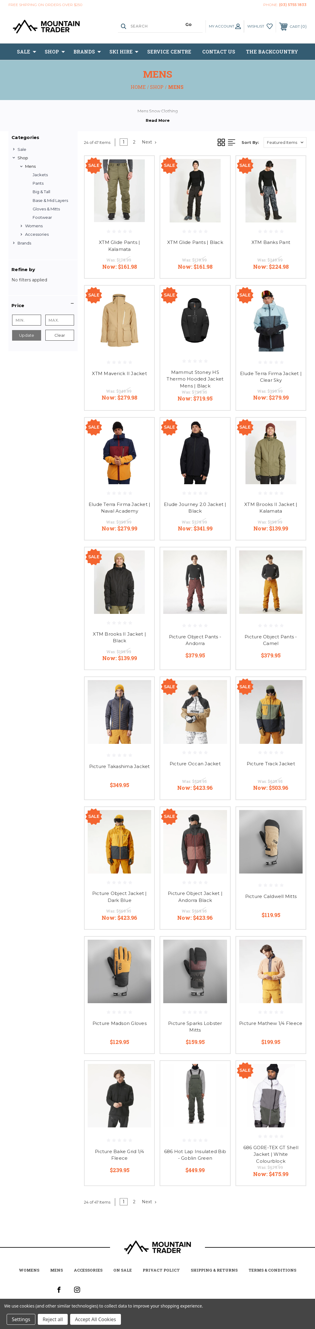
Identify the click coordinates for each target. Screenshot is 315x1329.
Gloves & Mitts (46, 208)
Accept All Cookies (95, 1319)
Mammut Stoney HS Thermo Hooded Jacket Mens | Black (195, 379)
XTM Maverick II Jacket (119, 373)
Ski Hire (123, 51)
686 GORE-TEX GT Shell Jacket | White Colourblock (270, 1154)
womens (29, 1270)
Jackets (40, 174)
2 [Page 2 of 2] (134, 142)
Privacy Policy (161, 1270)
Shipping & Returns (214, 1270)
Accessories (37, 234)
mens (56, 1270)
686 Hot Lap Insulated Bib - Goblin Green (195, 1155)
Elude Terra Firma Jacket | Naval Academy (120, 507)
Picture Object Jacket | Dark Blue (119, 896)
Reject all (53, 1319)
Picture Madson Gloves (120, 1023)
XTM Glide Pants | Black (195, 242)
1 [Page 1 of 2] (124, 142)
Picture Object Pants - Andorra (195, 640)
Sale (26, 51)
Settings (21, 1319)
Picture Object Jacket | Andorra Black (195, 896)
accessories (88, 1270)
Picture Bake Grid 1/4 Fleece (119, 1155)
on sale (122, 1270)
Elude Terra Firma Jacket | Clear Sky (271, 377)
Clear (59, 335)
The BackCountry (272, 51)
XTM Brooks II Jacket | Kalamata (270, 507)
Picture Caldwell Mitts (271, 896)
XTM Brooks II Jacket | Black (119, 637)
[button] (43, 305)
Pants (38, 183)
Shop (55, 51)
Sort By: (250, 142)
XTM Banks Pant (271, 242)
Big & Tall (41, 191)
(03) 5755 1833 (293, 4)
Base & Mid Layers (50, 200)
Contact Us (218, 51)
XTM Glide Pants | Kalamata (119, 245)
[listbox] (285, 142)
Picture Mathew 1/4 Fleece (270, 1023)
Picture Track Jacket (271, 764)
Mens (30, 166)
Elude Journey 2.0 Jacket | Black (195, 507)
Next (149, 142)
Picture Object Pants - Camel (271, 640)
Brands (87, 51)
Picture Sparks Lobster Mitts (195, 1026)
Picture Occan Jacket (195, 764)
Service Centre (169, 51)
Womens (34, 225)
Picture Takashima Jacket (119, 766)
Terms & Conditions (272, 1270)
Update (26, 335)
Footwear (42, 217)
